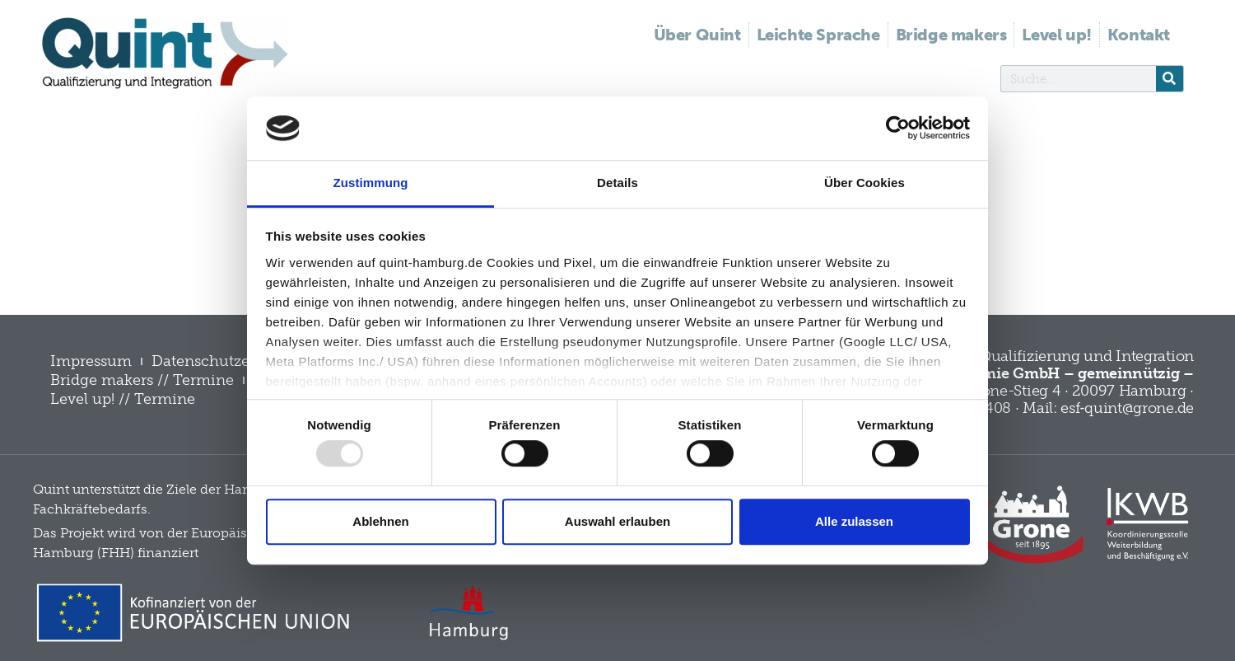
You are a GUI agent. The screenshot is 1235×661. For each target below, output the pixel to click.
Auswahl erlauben (617, 521)
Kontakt (1138, 35)
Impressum (91, 361)
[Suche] (1169, 78)
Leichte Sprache (818, 35)
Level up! (1056, 35)
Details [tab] (617, 183)
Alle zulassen (854, 521)
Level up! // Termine (122, 399)
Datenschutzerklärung (230, 361)
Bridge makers (951, 35)
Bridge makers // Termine (142, 380)
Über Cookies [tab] (864, 183)
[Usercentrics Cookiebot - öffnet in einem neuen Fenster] (898, 128)
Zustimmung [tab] (370, 183)
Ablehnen (380, 521)
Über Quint (697, 35)
